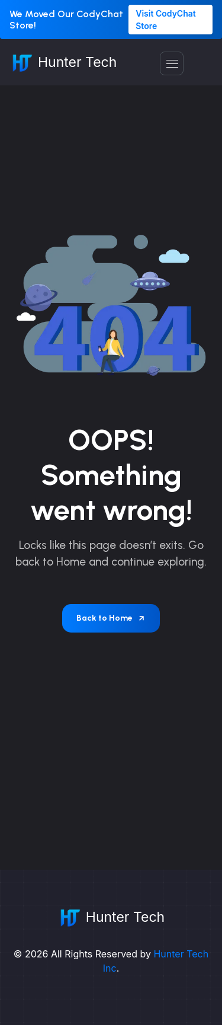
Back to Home (111, 618)
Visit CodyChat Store (165, 19)
